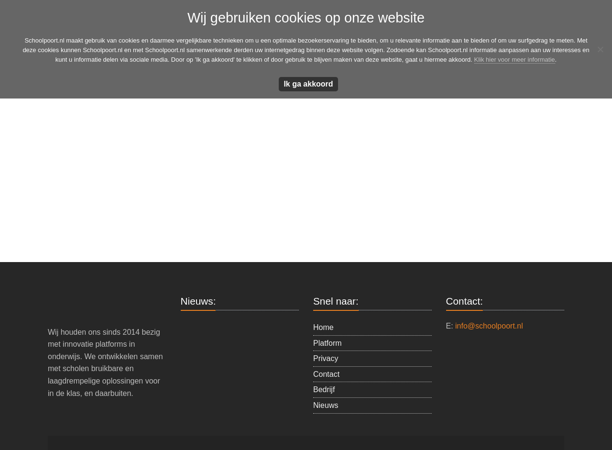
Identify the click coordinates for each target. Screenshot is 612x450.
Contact (326, 374)
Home (323, 327)
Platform (327, 343)
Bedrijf (324, 389)
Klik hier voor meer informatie (514, 59)
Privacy (325, 358)
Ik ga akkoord (308, 84)
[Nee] (600, 49)
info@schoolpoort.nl (489, 326)
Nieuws (325, 405)
